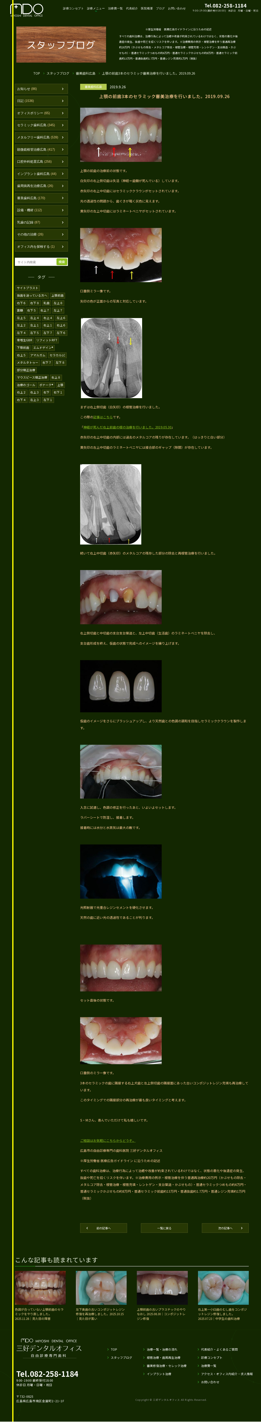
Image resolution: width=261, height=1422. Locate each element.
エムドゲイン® (43, 352)
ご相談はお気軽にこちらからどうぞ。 (108, 1142)
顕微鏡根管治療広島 (37, 151)
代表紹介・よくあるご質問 (219, 1351)
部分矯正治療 (26, 374)
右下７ (47, 367)
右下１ (58, 396)
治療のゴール (26, 389)
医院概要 (150, 8)
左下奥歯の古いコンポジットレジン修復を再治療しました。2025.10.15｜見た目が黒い (100, 1316)
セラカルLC (58, 359)
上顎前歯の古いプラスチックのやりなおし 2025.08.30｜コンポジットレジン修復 (162, 1316)
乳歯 (46, 308)
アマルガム (37, 359)
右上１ (48, 330)
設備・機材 (30, 214)
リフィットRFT (47, 345)
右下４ (21, 403)
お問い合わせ (180, 8)
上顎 (61, 389)
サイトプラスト (27, 293)
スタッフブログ (57, 73)
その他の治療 (31, 239)
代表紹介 (135, 8)
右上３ (34, 396)
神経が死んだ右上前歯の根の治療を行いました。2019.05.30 (127, 428)
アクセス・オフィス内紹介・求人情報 (227, 1376)
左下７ (48, 337)
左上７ (58, 315)
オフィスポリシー (34, 114)
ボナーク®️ (46, 389)
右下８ (34, 308)
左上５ (21, 323)
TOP (36, 73)
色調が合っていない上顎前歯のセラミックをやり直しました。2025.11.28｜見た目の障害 (39, 1316)
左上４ (34, 323)
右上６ (61, 330)
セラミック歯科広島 (37, 126)
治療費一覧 (117, 8)
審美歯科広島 (86, 73)
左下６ (61, 337)
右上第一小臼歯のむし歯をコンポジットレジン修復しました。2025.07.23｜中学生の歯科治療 (222, 1316)
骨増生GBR (25, 345)
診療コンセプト (75, 8)
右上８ (56, 381)
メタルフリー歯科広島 (39, 139)
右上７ (45, 315)
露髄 (20, 315)
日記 (26, 101)
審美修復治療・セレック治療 (166, 1368)
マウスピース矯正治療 (32, 381)
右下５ (31, 315)
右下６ (21, 308)
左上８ (58, 308)
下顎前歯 (23, 352)
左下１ (48, 403)
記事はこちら (103, 417)
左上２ (21, 330)
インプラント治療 (159, 1376)
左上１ (34, 330)
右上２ (21, 396)
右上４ (48, 323)
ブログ (163, 8)
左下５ (34, 337)
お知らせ (27, 89)
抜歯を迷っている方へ (32, 301)
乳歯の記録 (29, 227)
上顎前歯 (58, 301)
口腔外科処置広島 (35, 164)
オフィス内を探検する (37, 252)
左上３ (34, 403)
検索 (62, 267)
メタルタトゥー (27, 367)
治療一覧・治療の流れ (162, 1351)
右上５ (21, 359)
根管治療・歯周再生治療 (163, 1360)
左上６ (61, 323)
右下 (46, 396)
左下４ (21, 337)
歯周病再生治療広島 (36, 189)
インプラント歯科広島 (38, 176)
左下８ (60, 367)
